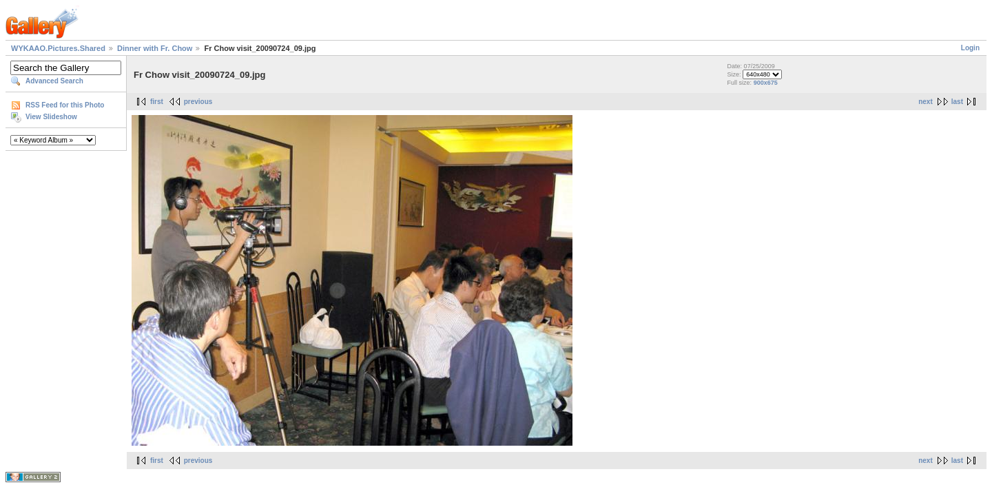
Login (970, 48)
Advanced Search (54, 81)
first (156, 101)
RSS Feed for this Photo (64, 105)
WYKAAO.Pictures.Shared (58, 48)
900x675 (766, 82)
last (957, 101)
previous (198, 101)
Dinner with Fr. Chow (154, 48)
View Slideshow (51, 117)
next (925, 101)
